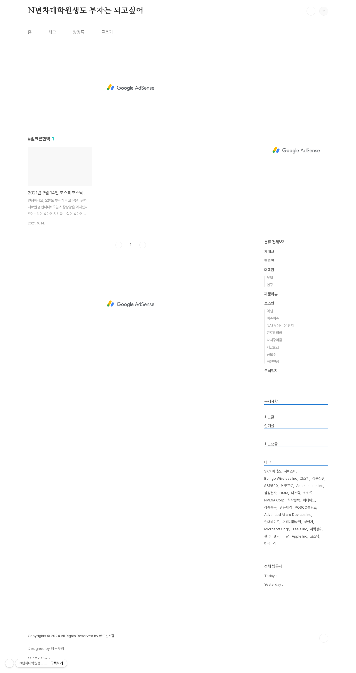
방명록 (79, 32)
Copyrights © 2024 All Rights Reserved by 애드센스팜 (71, 636)
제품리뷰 (271, 294)
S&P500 (271, 486)
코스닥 (314, 536)
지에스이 (290, 471)
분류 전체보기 (274, 242)
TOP (323, 638)
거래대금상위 (292, 522)
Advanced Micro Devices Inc (287, 515)
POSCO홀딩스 (306, 507)
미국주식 (270, 543)
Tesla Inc (299, 529)
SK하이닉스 (272, 471)
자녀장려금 (274, 340)
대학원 (269, 270)
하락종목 (294, 500)
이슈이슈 (273, 318)
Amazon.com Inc (309, 486)
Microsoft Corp (276, 529)
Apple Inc (299, 536)
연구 (270, 285)
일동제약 (286, 507)
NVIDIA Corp (274, 500)
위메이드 (309, 500)
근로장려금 (274, 333)
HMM (284, 493)
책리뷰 (269, 260)
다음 (142, 245)
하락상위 (316, 529)
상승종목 (270, 507)
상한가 (308, 522)
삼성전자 (270, 493)
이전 (118, 245)
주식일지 (271, 370)
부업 (270, 278)
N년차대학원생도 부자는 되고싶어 (86, 11)
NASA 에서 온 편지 (280, 325)
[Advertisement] (131, 88)
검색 (311, 11)
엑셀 (270, 311)
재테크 (269, 251)
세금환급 (273, 347)
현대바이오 (272, 522)
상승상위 (318, 478)
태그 (52, 32)
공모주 (271, 354)
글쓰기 (107, 32)
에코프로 (287, 486)
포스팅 (269, 303)
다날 (286, 536)
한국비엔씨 (272, 536)
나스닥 (295, 493)
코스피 (304, 478)
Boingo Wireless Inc (280, 478)
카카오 (308, 493)
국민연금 (273, 362)
